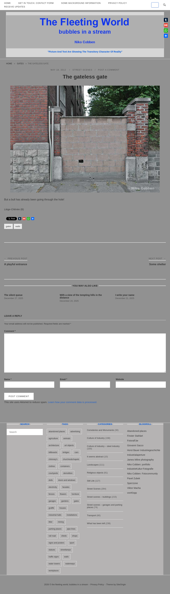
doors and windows (66, 480)
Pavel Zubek (133, 478)
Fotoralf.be (132, 440)
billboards (53, 452)
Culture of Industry (96, 438)
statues (52, 550)
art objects (69, 445)
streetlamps (65, 550)
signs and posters (56, 543)
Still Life (91, 481)
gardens (64, 501)
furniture (75, 494)
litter (50, 522)
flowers (63, 494)
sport (72, 543)
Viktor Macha (134, 488)
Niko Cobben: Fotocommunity (142, 473)
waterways (70, 564)
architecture (54, 445)
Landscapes (93, 464)
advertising (75, 431)
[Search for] (25, 432)
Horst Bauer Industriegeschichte (143, 450)
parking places (55, 529)
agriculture (53, 438)
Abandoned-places (137, 431)
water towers (54, 564)
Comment (10, 331)
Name (7, 379)
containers (65, 466)
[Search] (39, 430)
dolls (51, 480)
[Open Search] (164, 4)
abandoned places (57, 431)
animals (66, 438)
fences (51, 494)
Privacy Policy (97, 584)
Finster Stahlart (135, 435)
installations (72, 515)
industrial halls (55, 515)
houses (62, 508)
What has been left (96, 523)
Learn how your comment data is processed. (72, 402)
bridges (66, 452)
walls (17, 226)
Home (9, 63)
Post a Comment (108, 70)
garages (52, 501)
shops (74, 536)
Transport (91, 515)
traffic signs (54, 557)
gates (20, 63)
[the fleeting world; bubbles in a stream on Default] (155, 5)
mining (61, 522)
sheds (64, 536)
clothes (52, 466)
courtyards (53, 473)
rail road (52, 536)
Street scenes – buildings (99, 497)
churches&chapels (71, 459)
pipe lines (71, 529)
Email (63, 379)
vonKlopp (132, 492)
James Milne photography (140, 459)
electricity (53, 487)
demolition (68, 473)
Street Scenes (82, 70)
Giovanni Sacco (135, 445)
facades (65, 487)
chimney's (53, 459)
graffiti (51, 508)
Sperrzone (132, 483)
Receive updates (14, 7)
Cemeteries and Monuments (100, 430)
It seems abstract (95, 456)
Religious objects (95, 472)
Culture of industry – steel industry (103, 446)
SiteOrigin (121, 584)
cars (76, 452)
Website (120, 379)
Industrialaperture (136, 455)
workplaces (54, 570)
